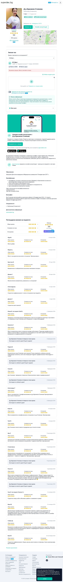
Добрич (34, 570)
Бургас (34, 565)
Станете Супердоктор (11, 560)
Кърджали (35, 572)
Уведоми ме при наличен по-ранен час (22, 92)
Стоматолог (22, 572)
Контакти (7, 571)
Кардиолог (22, 570)
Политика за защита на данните (10, 569)
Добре (44, 578)
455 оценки (14, 38)
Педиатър (21, 560)
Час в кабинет (28, 17)
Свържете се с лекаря (15, 144)
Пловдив (34, 558)
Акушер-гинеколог (24, 557)
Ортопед (21, 569)
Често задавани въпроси (9, 563)
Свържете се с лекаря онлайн (36, 86)
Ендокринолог (22, 558)
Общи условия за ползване (9, 566)
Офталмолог (22, 567)
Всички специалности (24, 574)
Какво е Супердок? (10, 557)
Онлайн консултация (40, 17)
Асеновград (35, 562)
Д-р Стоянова (16, 164)
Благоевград (35, 564)
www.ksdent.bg (10, 212)
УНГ (20, 562)
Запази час (28, 27)
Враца (34, 569)
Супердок (9, 558)
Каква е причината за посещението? (17, 55)
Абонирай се (53, 2)
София (34, 557)
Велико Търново (36, 567)
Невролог (21, 565)
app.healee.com (42, 147)
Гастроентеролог (23, 564)
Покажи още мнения (11, 548)
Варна (34, 560)
